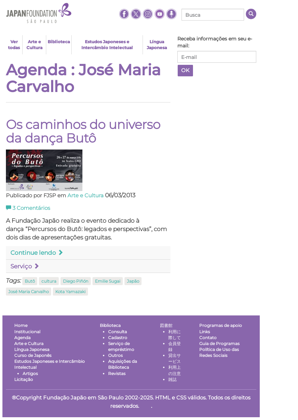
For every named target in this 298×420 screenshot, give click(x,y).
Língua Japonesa (157, 44)
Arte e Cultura (34, 44)
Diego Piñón (75, 281)
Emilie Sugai (107, 281)
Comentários (28, 208)
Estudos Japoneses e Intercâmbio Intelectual (107, 44)
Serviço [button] (24, 266)
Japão (133, 281)
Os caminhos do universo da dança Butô (83, 131)
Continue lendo (36, 252)
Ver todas (14, 44)
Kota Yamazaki (70, 291)
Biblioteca (59, 41)
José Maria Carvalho (28, 291)
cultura (48, 281)
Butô (30, 281)
